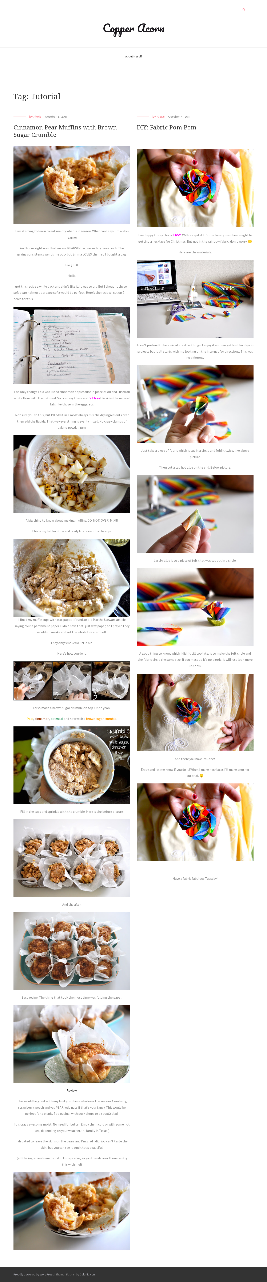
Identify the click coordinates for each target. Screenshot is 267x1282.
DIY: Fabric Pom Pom (166, 127)
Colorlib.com (88, 1274)
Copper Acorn (133, 28)
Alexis (37, 116)
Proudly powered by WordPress (33, 1274)
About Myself (133, 56)
